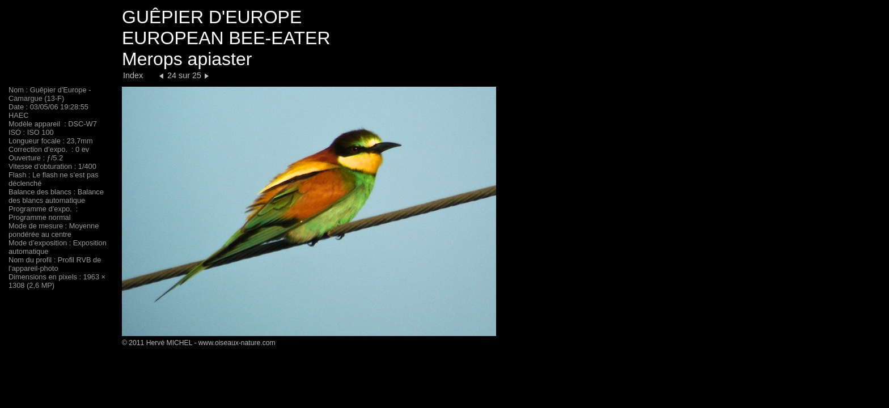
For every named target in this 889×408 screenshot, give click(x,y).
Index (133, 75)
